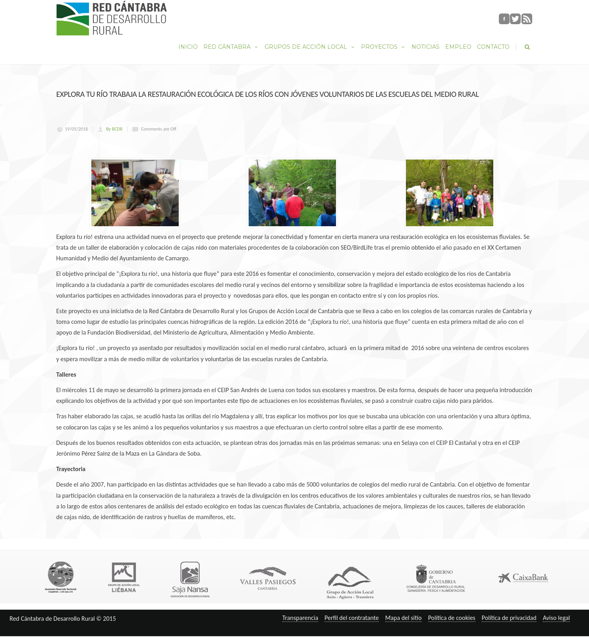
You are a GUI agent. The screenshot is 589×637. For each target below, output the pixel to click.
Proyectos (383, 46)
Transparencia (300, 618)
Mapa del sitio (403, 618)
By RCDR (114, 129)
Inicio (188, 46)
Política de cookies (451, 618)
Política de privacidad (509, 618)
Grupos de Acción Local (310, 46)
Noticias (425, 46)
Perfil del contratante (351, 618)
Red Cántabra (231, 46)
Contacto (493, 46)
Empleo (458, 46)
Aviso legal (556, 618)
